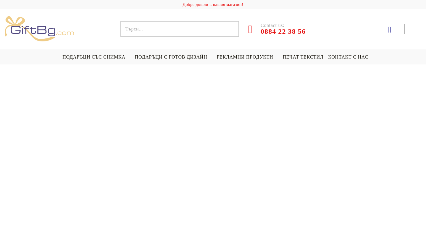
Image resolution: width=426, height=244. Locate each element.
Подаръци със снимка (93, 56)
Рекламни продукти (245, 56)
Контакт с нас (348, 56)
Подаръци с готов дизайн (171, 56)
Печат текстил (303, 56)
